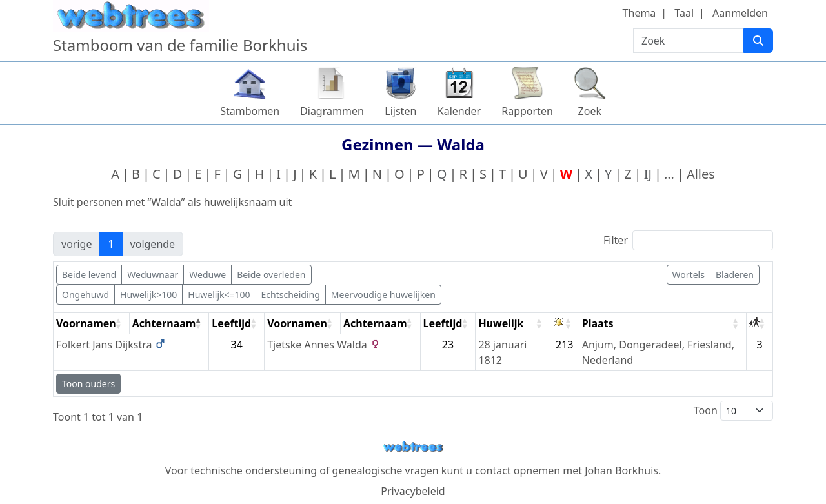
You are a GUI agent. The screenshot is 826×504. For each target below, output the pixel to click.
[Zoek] (758, 40)
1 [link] (111, 244)
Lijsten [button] (400, 111)
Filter (688, 240)
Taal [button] (684, 13)
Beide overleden (271, 274)
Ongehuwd (85, 294)
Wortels (688, 274)
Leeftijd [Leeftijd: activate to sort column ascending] (231, 323)
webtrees (413, 447)
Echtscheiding (290, 294)
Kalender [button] (459, 111)
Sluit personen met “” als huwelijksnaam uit (172, 202)
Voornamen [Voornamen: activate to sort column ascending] (86, 323)
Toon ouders (88, 384)
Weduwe (207, 274)
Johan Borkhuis (621, 470)
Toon (733, 411)
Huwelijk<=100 (219, 294)
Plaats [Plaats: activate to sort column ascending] (598, 323)
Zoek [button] (589, 111)
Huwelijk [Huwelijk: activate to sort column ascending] (500, 323)
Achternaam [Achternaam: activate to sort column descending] (164, 323)
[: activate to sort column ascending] (564, 323)
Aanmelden (740, 13)
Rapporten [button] (527, 111)
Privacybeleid (413, 491)
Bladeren (735, 274)
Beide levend (89, 274)
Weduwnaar (152, 274)
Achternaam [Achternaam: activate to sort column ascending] (375, 323)
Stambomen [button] (249, 111)
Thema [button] (639, 13)
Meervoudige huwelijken (383, 294)
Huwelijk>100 (148, 294)
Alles (701, 174)
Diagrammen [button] (332, 111)
